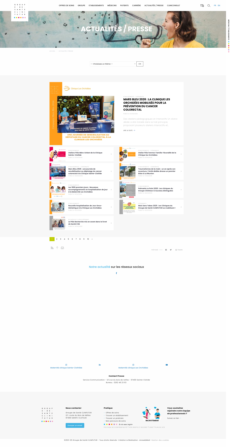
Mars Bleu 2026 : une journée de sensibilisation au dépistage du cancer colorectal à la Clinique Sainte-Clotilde (85, 171)
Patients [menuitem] (124, 5)
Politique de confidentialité (115, 427)
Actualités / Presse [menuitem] (154, 5)
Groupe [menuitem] (81, 5)
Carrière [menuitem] (136, 5)
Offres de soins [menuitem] (66, 5)
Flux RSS (52, 247)
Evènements (140, 97)
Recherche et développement (78, 219)
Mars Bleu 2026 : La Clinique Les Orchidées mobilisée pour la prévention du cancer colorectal (146, 104)
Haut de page (57, 247)
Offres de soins (112, 413)
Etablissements (128, 97)
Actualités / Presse (66, 51)
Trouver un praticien (115, 418)
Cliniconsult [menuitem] (173, 5)
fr (215, 5)
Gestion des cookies (160, 440)
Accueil (52, 51)
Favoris (178, 250)
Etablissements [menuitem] (96, 5)
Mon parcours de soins (116, 421)
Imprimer (62, 247)
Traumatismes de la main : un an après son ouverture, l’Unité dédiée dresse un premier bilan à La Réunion (156, 171)
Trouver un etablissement (117, 415)
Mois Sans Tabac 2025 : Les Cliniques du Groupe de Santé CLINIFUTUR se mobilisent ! (157, 207)
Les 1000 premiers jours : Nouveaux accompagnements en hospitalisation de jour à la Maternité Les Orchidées (88, 189)
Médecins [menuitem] (112, 5)
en (219, 5)
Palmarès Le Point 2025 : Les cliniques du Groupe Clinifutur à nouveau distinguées (155, 189)
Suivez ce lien (173, 418)
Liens (151, 427)
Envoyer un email (75, 425)
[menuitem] (49, 5)
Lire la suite (128, 130)
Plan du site (160, 427)
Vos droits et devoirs (138, 427)
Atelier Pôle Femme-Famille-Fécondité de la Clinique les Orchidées (157, 154)
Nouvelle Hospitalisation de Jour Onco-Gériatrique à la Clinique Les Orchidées (85, 207)
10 (88, 239)
